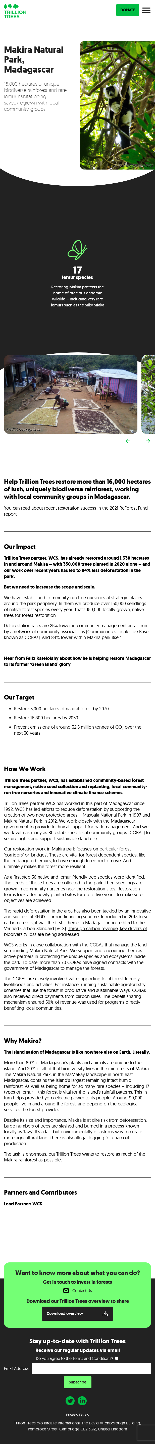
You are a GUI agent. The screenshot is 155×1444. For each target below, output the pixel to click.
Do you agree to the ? (74, 1358)
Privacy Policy (77, 1414)
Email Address (16, 1368)
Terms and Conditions (92, 1358)
